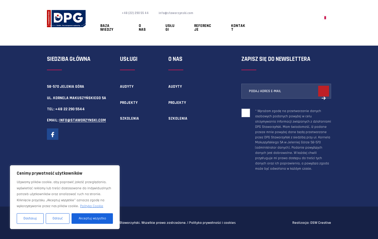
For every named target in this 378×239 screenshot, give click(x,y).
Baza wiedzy (105, 22)
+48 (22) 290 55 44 (138, 13)
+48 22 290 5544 (70, 109)
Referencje (173, 22)
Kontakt (199, 22)
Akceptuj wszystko (92, 218)
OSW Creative (320, 223)
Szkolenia (129, 118)
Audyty (126, 86)
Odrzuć (57, 218)
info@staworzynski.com (185, 13)
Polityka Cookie (91, 206)
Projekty (129, 102)
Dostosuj (30, 218)
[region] (65, 197)
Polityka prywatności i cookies (212, 223)
